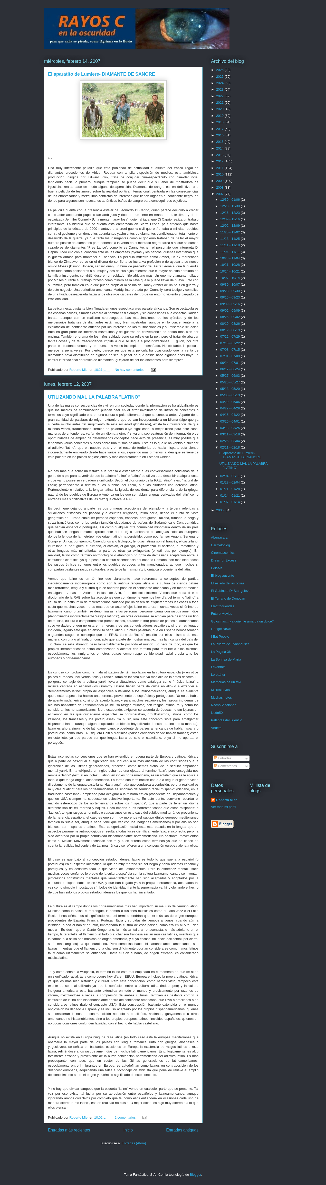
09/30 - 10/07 (230, 284)
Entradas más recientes (69, 1130)
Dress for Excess (223, 560)
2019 (220, 116)
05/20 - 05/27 (230, 382)
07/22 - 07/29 (230, 336)
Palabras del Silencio (226, 720)
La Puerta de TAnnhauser (230, 644)
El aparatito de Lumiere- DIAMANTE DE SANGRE (101, 74)
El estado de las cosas (227, 583)
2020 (220, 109)
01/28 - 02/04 (230, 482)
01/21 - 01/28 (230, 489)
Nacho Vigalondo (223, 705)
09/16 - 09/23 (230, 297)
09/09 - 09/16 (230, 304)
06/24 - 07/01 (230, 363)
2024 (220, 83)
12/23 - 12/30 (230, 206)
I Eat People (220, 636)
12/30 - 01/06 (230, 199)
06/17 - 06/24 (230, 369)
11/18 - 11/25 (230, 239)
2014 (220, 148)
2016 (220, 135)
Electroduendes (222, 606)
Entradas (223, 758)
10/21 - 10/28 (230, 265)
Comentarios (225, 766)
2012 (220, 161)
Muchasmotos (221, 697)
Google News (221, 629)
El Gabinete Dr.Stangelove (230, 591)
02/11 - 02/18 (230, 447)
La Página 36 (221, 652)
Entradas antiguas (182, 1130)
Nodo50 (217, 713)
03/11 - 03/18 (230, 434)
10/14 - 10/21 (230, 271)
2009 (220, 181)
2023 (220, 89)
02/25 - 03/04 (230, 441)
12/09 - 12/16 (230, 219)
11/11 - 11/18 (230, 245)
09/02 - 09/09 (230, 310)
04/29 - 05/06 (230, 402)
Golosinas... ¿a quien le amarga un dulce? (242, 621)
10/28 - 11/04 (230, 258)
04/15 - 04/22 (230, 415)
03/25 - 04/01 (230, 421)
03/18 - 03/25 (230, 428)
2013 (220, 155)
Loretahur (218, 675)
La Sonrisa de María (226, 659)
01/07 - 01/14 (230, 502)
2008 (220, 187)
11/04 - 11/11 (230, 252)
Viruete (216, 728)
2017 (220, 129)
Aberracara (219, 537)
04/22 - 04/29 (230, 408)
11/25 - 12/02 (230, 232)
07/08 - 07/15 (230, 350)
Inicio (128, 1130)
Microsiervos (220, 690)
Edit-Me (217, 568)
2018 (220, 122)
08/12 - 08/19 (230, 330)
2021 (220, 102)
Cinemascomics (223, 553)
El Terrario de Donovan (228, 598)
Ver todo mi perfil (223, 807)
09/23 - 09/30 (230, 291)
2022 (220, 96)
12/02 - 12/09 (230, 225)
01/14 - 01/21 (230, 495)
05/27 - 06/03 (230, 376)
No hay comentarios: (130, 370)
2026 (220, 70)
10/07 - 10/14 (230, 278)
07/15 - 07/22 (230, 343)
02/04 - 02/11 (230, 476)
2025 (220, 76)
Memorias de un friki (226, 682)
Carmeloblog (220, 545)
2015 (220, 142)
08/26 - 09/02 (230, 317)
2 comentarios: (126, 1117)
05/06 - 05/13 (230, 395)
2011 (220, 168)
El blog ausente (222, 575)
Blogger (195, 1175)
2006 (220, 510)
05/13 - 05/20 (230, 389)
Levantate (218, 667)
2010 (220, 174)
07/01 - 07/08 (230, 356)
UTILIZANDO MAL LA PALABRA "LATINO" (94, 397)
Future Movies (221, 614)
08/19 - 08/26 (230, 324)
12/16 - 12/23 (230, 213)
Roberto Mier (226, 800)
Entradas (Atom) (134, 1143)
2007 (220, 194)
